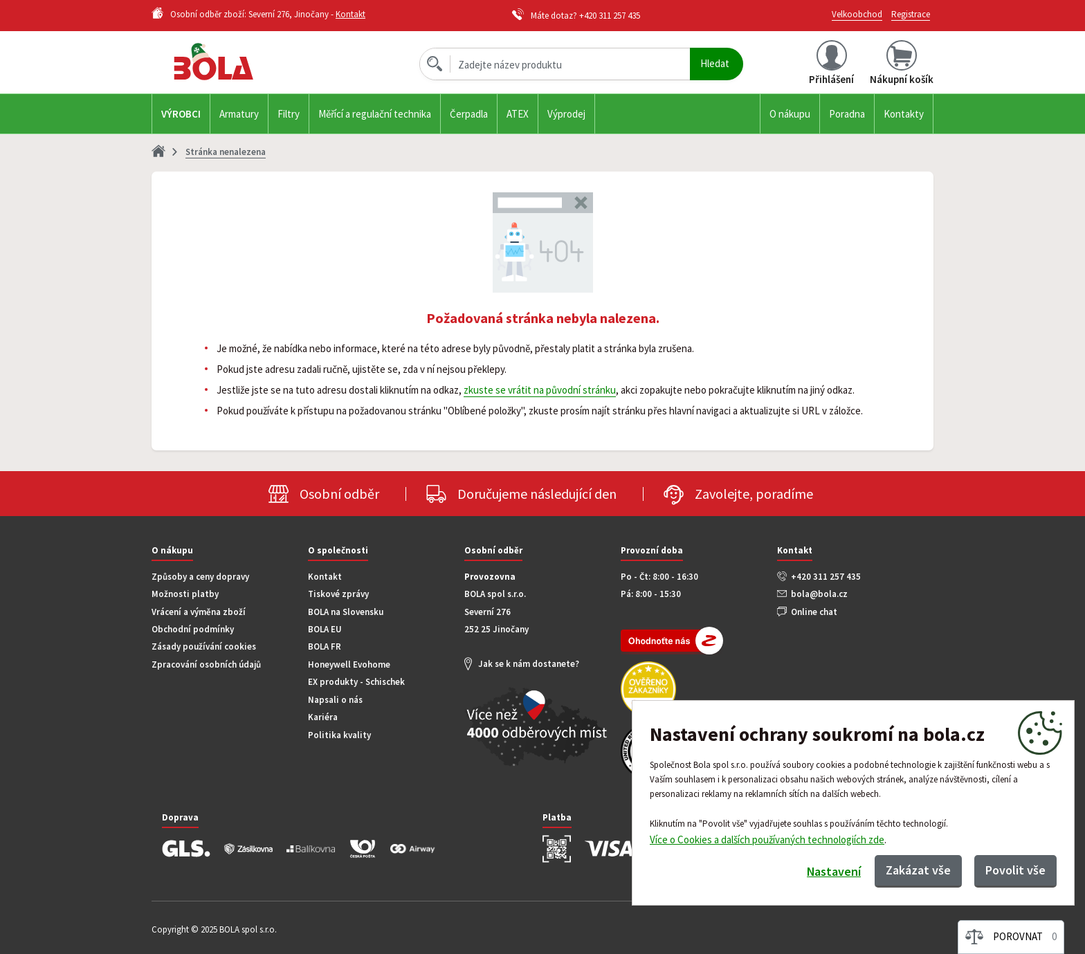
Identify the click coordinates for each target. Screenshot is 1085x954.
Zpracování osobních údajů (206, 664)
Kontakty (904, 113)
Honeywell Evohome (349, 664)
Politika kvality (339, 735)
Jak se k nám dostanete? (528, 664)
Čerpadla (469, 113)
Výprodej (566, 113)
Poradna (847, 113)
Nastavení (833, 871)
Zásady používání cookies (204, 646)
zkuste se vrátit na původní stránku (540, 389)
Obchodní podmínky (193, 629)
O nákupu (789, 113)
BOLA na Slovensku (345, 612)
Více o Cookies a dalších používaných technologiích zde (767, 838)
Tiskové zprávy (338, 594)
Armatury (239, 113)
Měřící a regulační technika (374, 113)
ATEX (518, 113)
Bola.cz (237, 62)
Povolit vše (1015, 870)
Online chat (814, 612)
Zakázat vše (918, 870)
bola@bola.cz (819, 594)
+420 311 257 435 (609, 15)
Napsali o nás (335, 700)
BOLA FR (324, 646)
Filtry (288, 113)
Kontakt (350, 14)
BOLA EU (325, 629)
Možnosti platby (185, 594)
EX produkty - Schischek (356, 682)
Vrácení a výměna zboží (199, 612)
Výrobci (181, 113)
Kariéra (323, 717)
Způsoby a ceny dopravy (200, 577)
